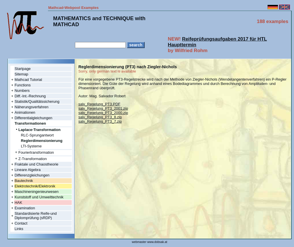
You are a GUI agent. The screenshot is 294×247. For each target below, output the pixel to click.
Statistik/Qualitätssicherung (37, 101)
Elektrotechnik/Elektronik (35, 186)
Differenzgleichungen (32, 175)
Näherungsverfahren (32, 107)
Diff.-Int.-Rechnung (30, 96)
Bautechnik (24, 180)
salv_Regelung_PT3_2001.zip (103, 108)
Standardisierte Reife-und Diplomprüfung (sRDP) (36, 215)
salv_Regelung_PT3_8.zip (100, 117)
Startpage (23, 68)
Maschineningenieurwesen (37, 191)
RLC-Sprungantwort (37, 135)
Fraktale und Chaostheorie (37, 164)
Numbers (22, 90)
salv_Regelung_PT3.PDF (99, 104)
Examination (25, 208)
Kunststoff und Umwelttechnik (39, 197)
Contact (21, 223)
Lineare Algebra (28, 170)
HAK (18, 202)
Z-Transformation (32, 159)
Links (19, 229)
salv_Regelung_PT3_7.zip (100, 121)
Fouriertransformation (36, 152)
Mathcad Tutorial (28, 79)
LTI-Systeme (31, 146)
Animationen (25, 112)
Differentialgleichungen (34, 118)
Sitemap (21, 74)
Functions (23, 85)
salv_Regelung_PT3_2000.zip (103, 113)
